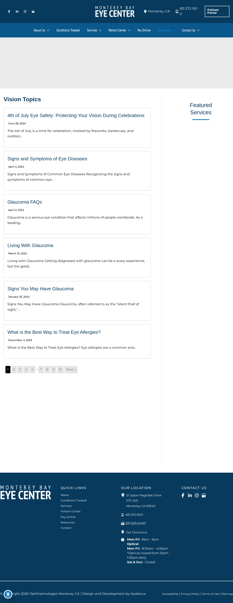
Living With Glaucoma (34, 252)
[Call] (186, 11)
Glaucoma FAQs (27, 209)
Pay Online (68, 515)
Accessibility (179, 591)
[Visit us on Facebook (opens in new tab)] (9, 11)
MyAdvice (139, 594)
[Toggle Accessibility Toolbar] (8, 595)
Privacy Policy (200, 591)
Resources (68, 521)
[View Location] (146, 11)
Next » (72, 376)
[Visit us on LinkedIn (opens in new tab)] (17, 11)
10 (61, 376)
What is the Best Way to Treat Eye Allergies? (61, 339)
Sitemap (227, 596)
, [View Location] (159, 11)
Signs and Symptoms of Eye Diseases (53, 166)
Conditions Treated (74, 498)
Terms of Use (222, 591)
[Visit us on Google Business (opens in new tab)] (33, 11)
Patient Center (71, 510)
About (65, 493)
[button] (217, 11)
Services (67, 504)
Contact (66, 527)
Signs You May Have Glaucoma (45, 296)
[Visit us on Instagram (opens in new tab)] (25, 11)
